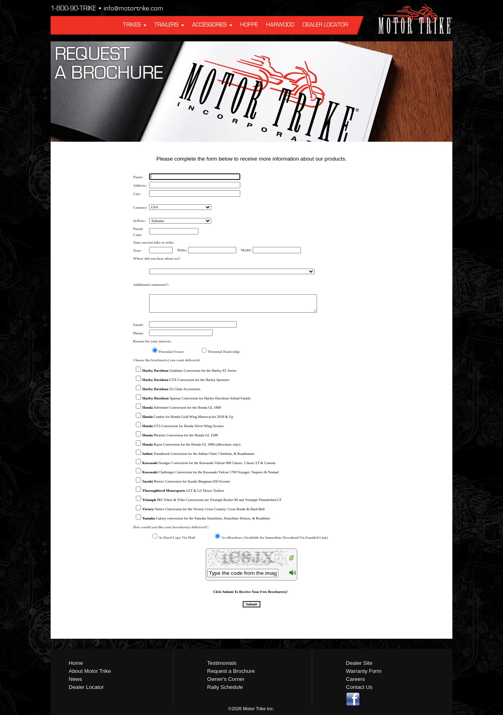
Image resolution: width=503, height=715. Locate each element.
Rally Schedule (225, 687)
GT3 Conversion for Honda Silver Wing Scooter (183, 426)
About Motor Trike (90, 671)
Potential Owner (171, 352)
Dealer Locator (325, 25)
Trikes (132, 25)
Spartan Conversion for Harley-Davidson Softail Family (196, 398)
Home (76, 663)
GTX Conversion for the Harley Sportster (185, 380)
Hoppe (249, 25)
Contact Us (359, 687)
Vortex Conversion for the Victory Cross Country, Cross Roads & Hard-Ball (203, 509)
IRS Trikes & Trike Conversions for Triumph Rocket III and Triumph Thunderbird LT (211, 500)
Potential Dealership (223, 352)
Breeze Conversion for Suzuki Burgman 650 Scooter (186, 481)
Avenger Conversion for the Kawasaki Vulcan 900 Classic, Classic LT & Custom (208, 463)
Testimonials (222, 663)
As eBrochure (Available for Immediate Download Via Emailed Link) (274, 538)
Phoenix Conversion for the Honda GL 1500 (180, 435)
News (75, 679)
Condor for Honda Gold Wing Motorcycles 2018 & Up (187, 417)
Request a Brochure (231, 671)
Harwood (280, 25)
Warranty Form (363, 671)
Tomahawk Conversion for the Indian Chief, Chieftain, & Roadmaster (198, 454)
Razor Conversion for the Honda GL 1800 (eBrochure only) (191, 444)
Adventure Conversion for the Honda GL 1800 (181, 407)
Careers (355, 679)
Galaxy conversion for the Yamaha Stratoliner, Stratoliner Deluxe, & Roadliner (206, 518)
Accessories (209, 25)
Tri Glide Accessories (171, 389)
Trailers (166, 25)
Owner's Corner (226, 679)
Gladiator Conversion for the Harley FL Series (189, 371)
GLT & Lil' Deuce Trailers (183, 491)
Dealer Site (359, 663)
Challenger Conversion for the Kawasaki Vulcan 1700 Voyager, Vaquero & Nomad (210, 472)
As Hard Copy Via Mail (177, 538)
